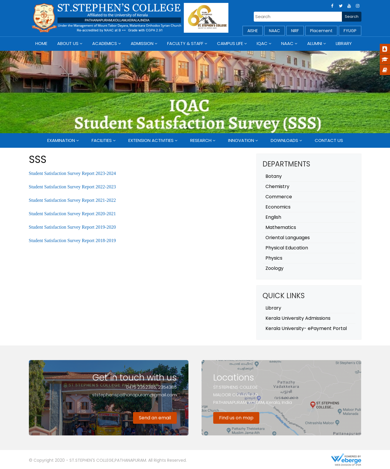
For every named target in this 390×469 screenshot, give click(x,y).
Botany (273, 176)
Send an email (155, 417)
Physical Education (286, 247)
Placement (321, 31)
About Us (67, 43)
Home (41, 43)
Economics (278, 207)
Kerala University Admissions (297, 318)
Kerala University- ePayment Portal (306, 328)
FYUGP (350, 31)
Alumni (314, 43)
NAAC (274, 31)
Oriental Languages (287, 237)
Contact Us (329, 140)
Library (344, 43)
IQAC (262, 43)
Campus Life (230, 43)
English (273, 217)
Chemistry (277, 186)
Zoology (274, 268)
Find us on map (236, 417)
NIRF (295, 31)
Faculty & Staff (185, 43)
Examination (61, 140)
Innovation (241, 140)
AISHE (252, 31)
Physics (273, 258)
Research (200, 140)
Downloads (284, 140)
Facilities (102, 140)
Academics (104, 43)
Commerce (278, 196)
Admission (142, 43)
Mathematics (280, 227)
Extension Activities (151, 140)
